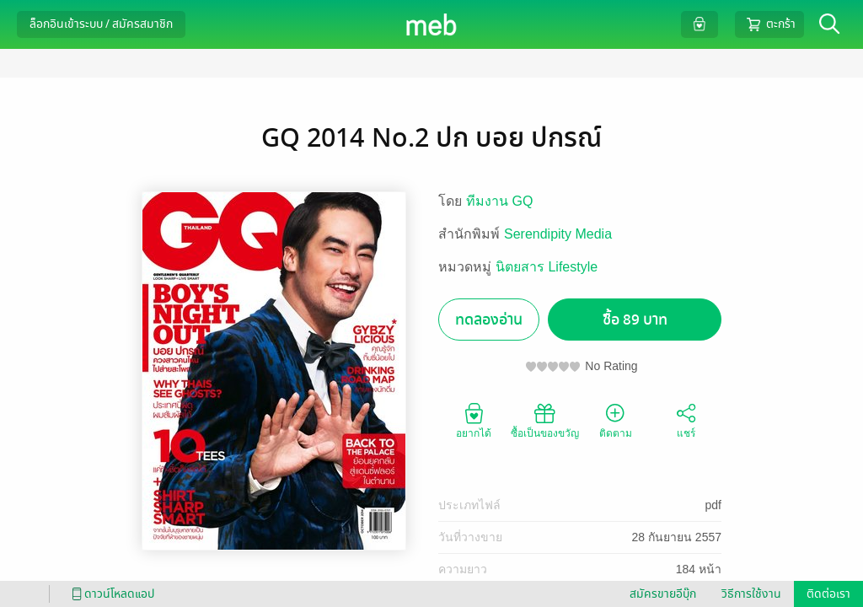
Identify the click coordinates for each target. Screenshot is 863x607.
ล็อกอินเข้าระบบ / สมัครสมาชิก (101, 24)
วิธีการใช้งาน (751, 594)
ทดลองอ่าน (489, 320)
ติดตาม (615, 419)
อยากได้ (473, 419)
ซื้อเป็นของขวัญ (545, 419)
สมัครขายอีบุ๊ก (663, 594)
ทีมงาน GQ (499, 201)
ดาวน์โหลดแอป (110, 594)
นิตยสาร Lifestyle (547, 267)
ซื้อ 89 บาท (635, 320)
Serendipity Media (558, 234)
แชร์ (686, 419)
